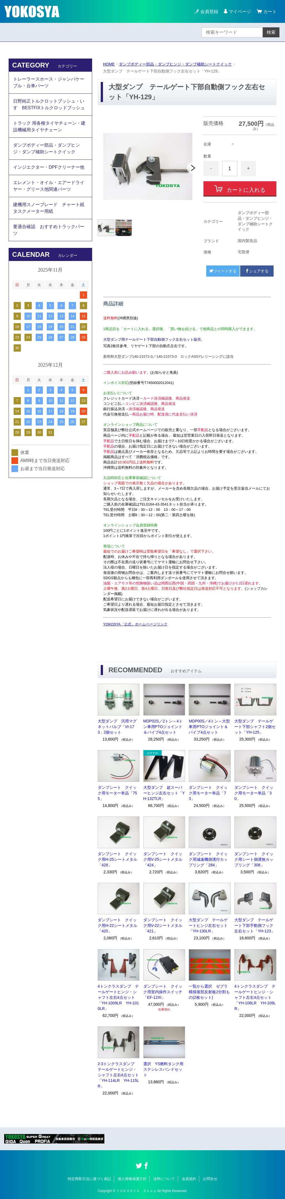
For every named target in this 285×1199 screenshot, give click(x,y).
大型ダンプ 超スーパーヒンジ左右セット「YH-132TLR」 (164, 793)
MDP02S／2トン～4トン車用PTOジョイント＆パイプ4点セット (163, 726)
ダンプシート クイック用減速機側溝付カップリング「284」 (208, 859)
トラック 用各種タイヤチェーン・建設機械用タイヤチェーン (49, 126)
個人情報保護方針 (132, 1179)
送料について (164, 1179)
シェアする (257, 271)
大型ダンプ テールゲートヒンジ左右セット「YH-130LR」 (208, 925)
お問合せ (210, 1179)
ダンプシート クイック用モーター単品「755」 (117, 793)
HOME (109, 64)
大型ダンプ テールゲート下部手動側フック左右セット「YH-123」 (254, 925)
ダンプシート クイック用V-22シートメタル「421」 (163, 925)
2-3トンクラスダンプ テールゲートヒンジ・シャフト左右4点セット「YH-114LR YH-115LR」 (118, 1075)
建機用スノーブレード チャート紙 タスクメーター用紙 (51, 208)
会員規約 (189, 1179)
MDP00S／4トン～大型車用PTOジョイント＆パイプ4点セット (209, 726)
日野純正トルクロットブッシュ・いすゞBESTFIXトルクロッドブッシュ (49, 104)
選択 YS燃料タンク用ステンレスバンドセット (163, 1069)
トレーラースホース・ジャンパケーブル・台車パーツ (48, 82)
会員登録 (209, 11)
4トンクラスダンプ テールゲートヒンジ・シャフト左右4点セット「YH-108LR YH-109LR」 (255, 997)
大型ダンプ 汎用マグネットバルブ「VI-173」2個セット (117, 726)
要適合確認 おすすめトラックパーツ (48, 230)
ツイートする (223, 271)
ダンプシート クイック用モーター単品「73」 (208, 793)
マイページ (240, 11)
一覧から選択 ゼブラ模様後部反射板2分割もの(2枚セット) (209, 992)
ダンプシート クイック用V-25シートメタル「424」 (163, 859)
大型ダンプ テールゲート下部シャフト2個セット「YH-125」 (255, 726)
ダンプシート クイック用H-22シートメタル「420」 (117, 925)
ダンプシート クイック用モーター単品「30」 (253, 793)
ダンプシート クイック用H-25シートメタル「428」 (117, 859)
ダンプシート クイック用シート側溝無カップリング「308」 (253, 859)
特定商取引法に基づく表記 (89, 1179)
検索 (271, 32)
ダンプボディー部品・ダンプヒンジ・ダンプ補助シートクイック (175, 64)
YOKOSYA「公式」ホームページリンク (135, 624)
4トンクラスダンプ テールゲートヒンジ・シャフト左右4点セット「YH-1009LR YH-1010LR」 (118, 997)
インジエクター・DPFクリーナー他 (48, 167)
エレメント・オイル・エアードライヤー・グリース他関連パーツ (48, 186)
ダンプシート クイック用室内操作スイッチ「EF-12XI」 (162, 992)
